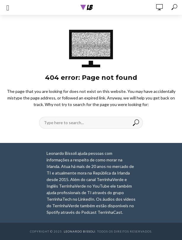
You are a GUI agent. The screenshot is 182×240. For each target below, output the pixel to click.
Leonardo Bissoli (79, 231)
